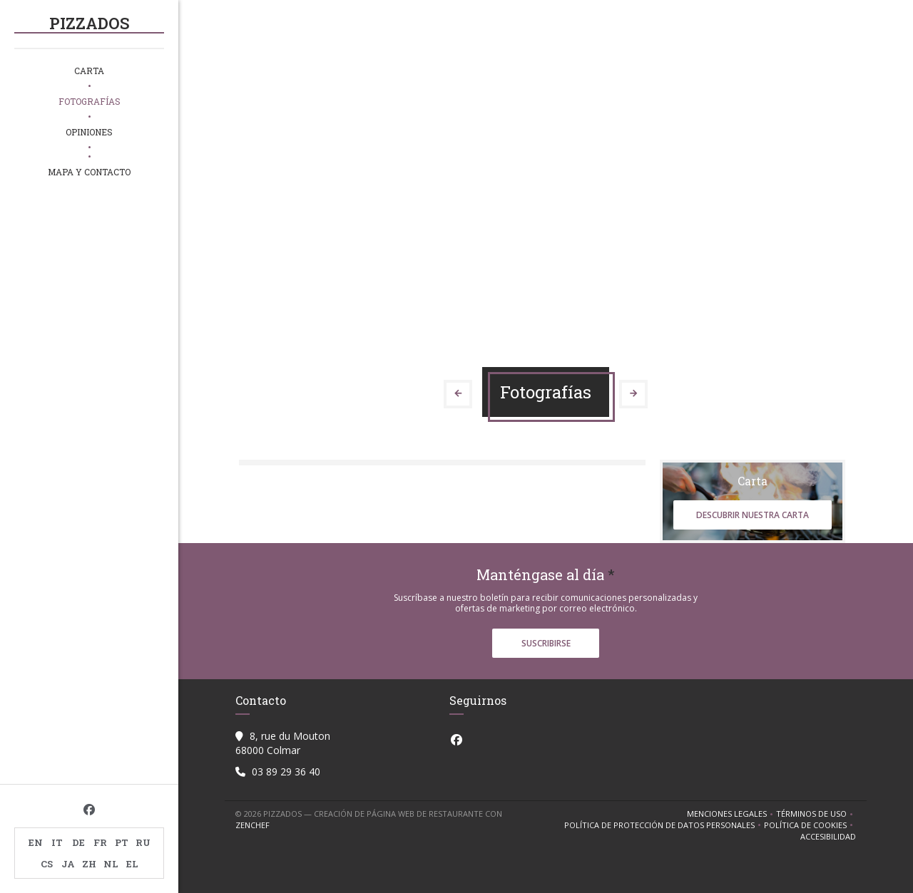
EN (36, 842)
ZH (89, 863)
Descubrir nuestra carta (752, 515)
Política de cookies (810, 825)
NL (110, 863)
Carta (89, 70)
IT (57, 842)
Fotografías (89, 101)
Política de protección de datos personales (664, 825)
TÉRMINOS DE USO (816, 814)
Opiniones (89, 132)
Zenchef (252, 825)
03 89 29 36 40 (286, 771)
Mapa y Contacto (89, 171)
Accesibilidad (828, 836)
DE (78, 842)
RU (143, 842)
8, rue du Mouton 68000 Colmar (282, 743)
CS (47, 863)
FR (100, 842)
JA (68, 863)
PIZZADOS (89, 23)
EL (132, 863)
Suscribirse (546, 643)
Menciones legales (731, 814)
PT (121, 842)
